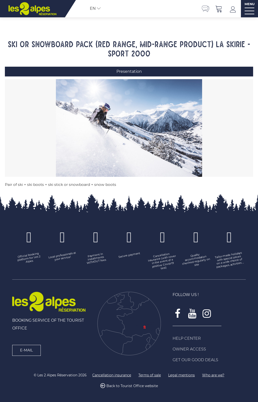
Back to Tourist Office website (132, 386)
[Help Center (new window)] (209, 338)
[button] (219, 8)
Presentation (129, 71)
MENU (250, 4)
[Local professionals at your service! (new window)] (62, 257)
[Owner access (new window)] (209, 349)
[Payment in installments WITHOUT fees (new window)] (96, 258)
